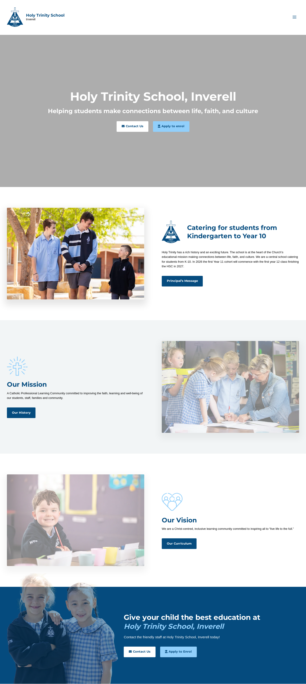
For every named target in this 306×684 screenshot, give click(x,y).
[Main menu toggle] (294, 17)
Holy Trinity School (45, 15)
